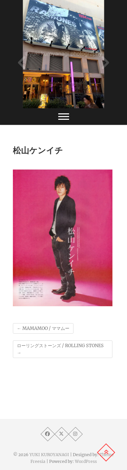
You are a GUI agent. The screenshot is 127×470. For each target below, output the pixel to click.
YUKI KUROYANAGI (49, 454)
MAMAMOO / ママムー (43, 328)
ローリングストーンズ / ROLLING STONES (60, 349)
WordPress (86, 461)
